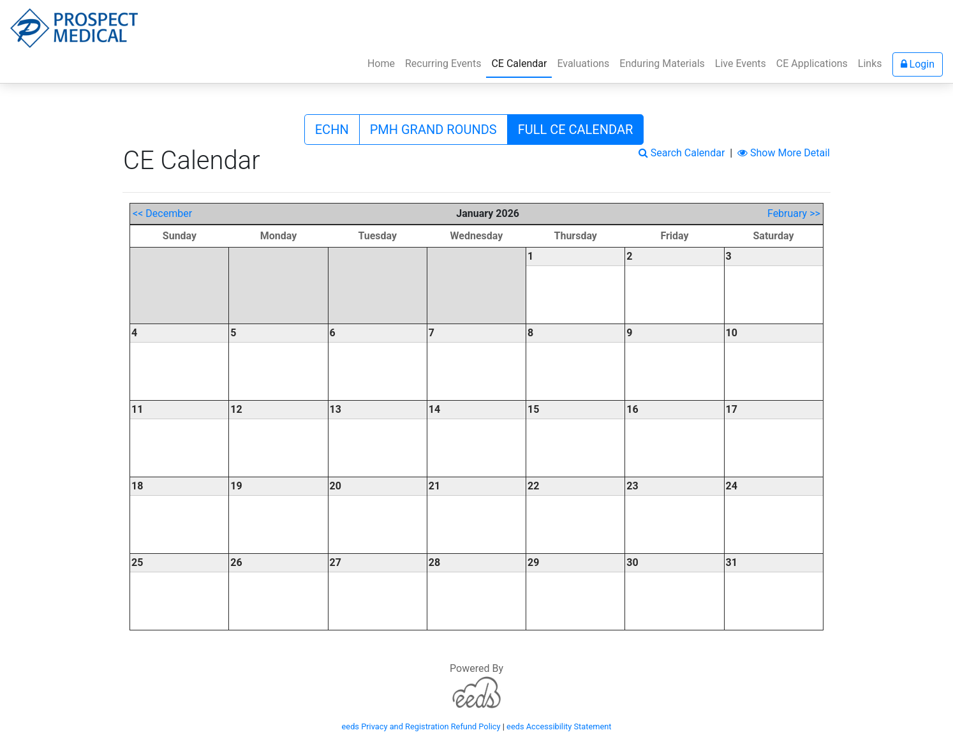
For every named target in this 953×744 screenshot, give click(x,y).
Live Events (740, 63)
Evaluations (583, 63)
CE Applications (812, 63)
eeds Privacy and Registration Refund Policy (421, 726)
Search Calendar (682, 153)
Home (381, 63)
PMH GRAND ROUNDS (433, 129)
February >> (793, 213)
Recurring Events (443, 63)
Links (870, 63)
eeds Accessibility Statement (558, 726)
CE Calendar (521, 63)
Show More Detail (783, 153)
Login (918, 64)
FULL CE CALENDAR (575, 129)
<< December (162, 213)
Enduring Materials (661, 63)
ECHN (332, 129)
